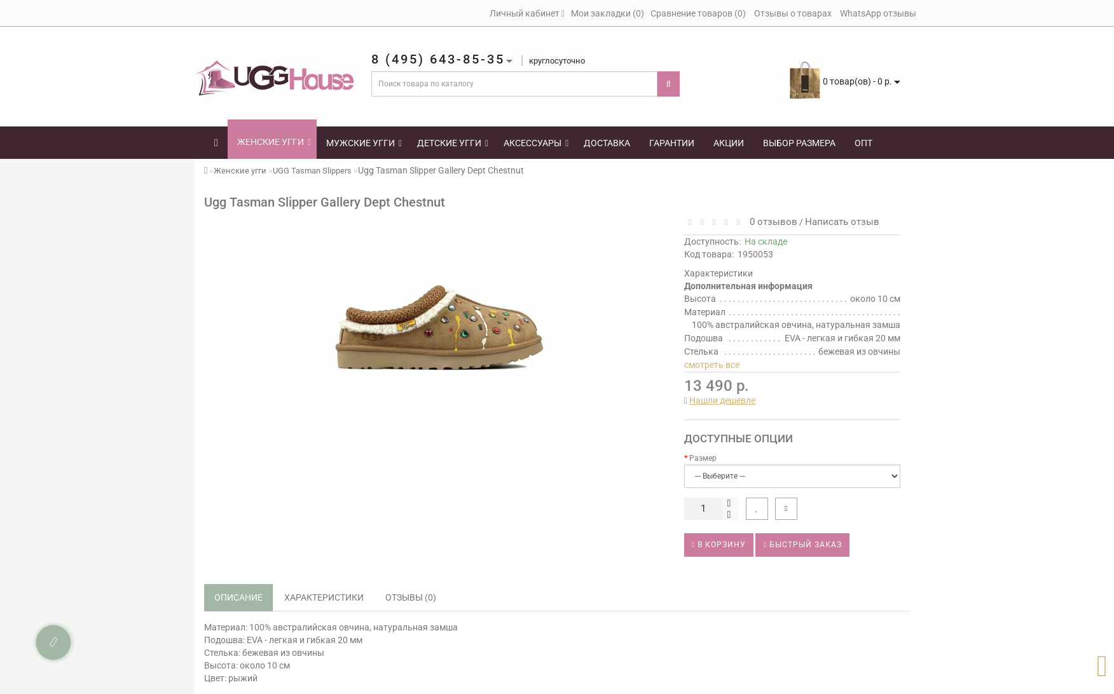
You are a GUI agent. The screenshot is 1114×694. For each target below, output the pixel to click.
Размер (703, 458)
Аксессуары (536, 143)
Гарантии (671, 143)
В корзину (719, 544)
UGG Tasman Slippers (312, 170)
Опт (863, 143)
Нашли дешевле (722, 400)
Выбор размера (799, 143)
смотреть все (711, 365)
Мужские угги (364, 143)
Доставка (607, 143)
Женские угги (274, 142)
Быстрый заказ (802, 544)
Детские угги (452, 143)
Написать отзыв (842, 222)
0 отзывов (771, 222)
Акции (728, 143)
